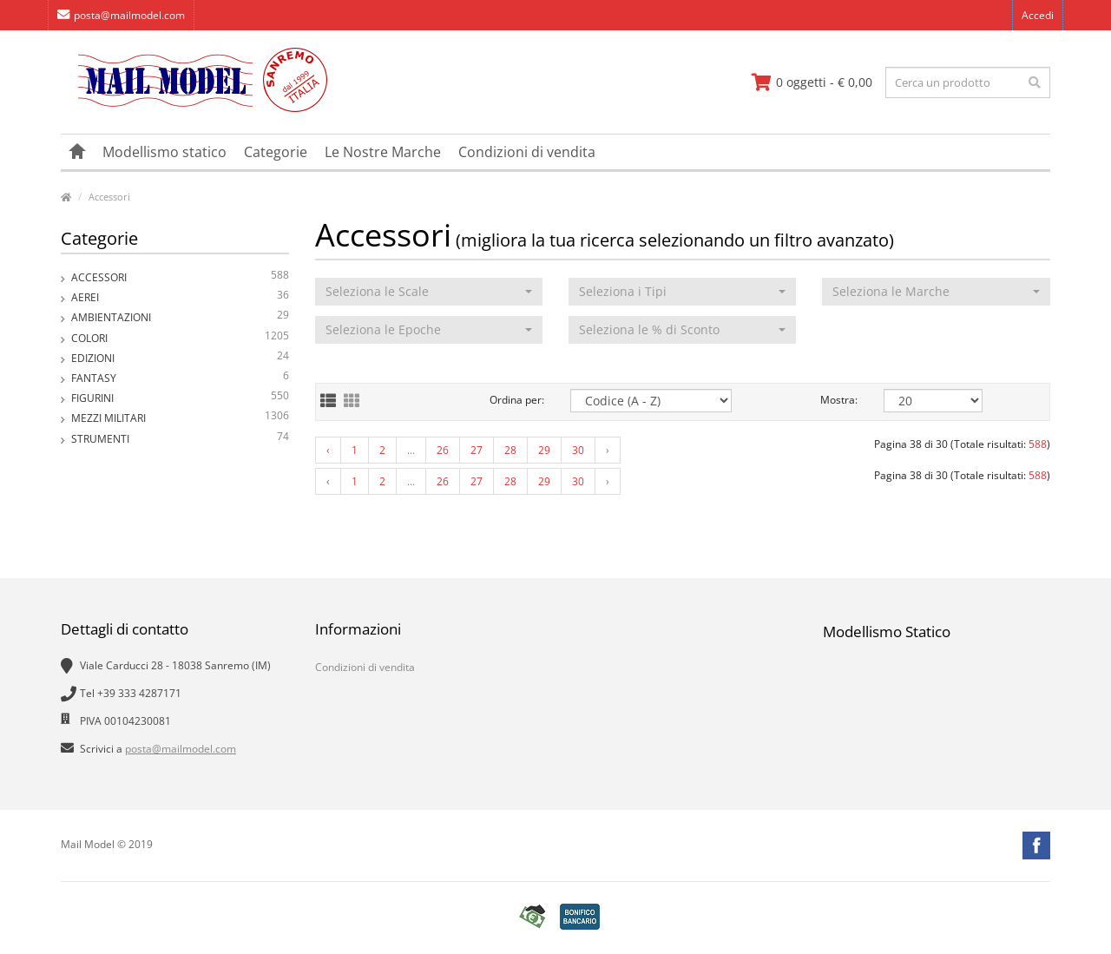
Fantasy (180, 378)
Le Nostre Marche (383, 151)
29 (544, 450)
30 (578, 450)
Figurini (180, 398)
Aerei (180, 297)
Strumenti (180, 439)
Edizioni (180, 358)
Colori (180, 338)
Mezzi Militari (180, 418)
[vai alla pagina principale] (194, 108)
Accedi (1038, 15)
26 (443, 450)
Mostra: (839, 399)
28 (510, 450)
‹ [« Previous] (328, 450)
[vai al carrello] (812, 82)
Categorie (275, 151)
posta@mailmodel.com (121, 15)
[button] (428, 292)
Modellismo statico (164, 151)
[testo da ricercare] (967, 82)
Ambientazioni (180, 317)
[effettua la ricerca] (1034, 82)
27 (476, 450)
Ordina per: (517, 399)
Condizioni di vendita (526, 151)
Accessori (109, 196)
